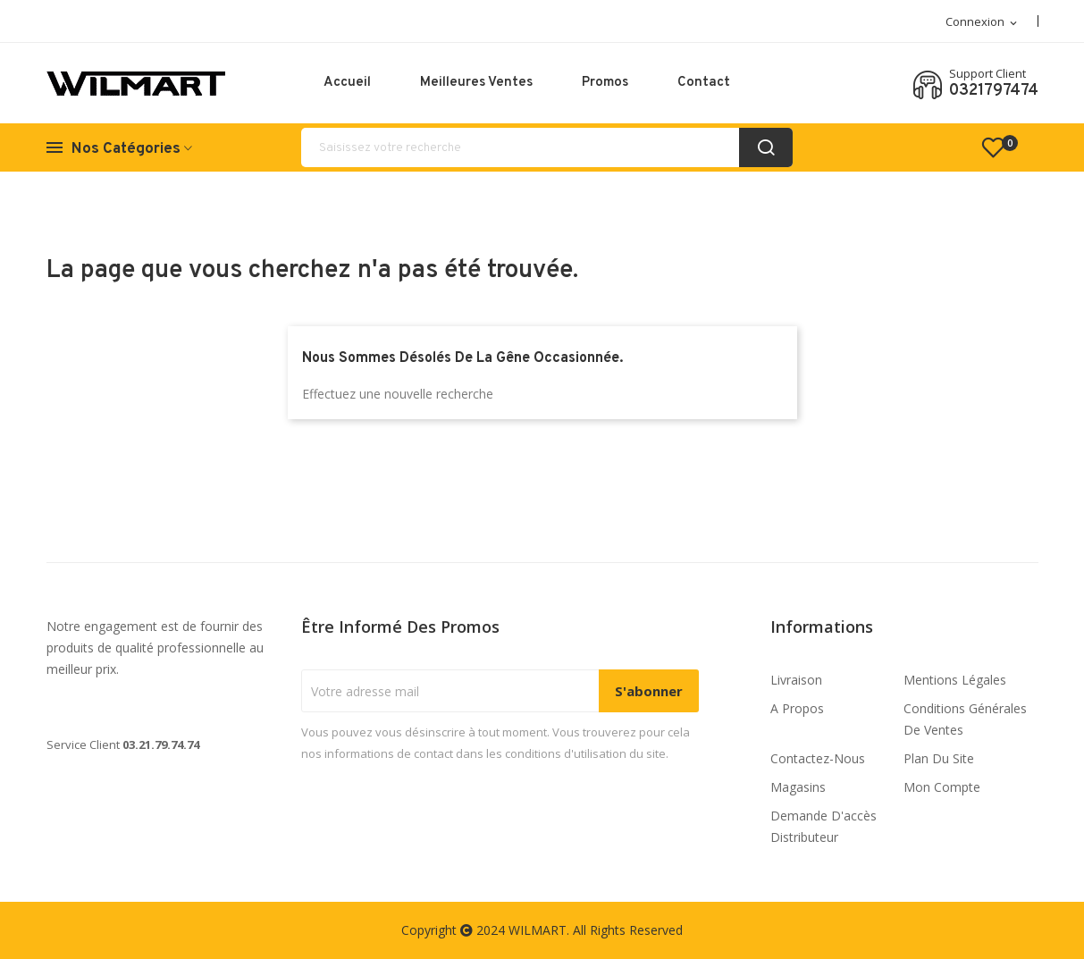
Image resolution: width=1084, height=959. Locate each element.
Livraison (796, 679)
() (1001, 147)
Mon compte (941, 786)
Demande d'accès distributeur (823, 826)
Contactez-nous (817, 758)
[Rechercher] (547, 147)
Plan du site (938, 758)
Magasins (798, 786)
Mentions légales (954, 679)
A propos (797, 708)
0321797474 (993, 91)
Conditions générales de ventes (965, 719)
